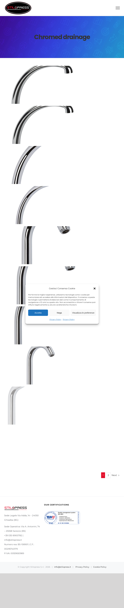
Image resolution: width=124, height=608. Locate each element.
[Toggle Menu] (118, 8)
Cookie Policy (99, 567)
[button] (94, 288)
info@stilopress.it (62, 567)
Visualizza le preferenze (83, 313)
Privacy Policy (55, 319)
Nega (59, 313)
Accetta (38, 313)
